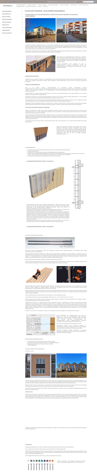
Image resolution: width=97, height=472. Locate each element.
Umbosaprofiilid (20, 7)
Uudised (39, 7)
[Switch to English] (10, 2)
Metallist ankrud (42, 5)
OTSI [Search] (95, 1)
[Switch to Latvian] (6, 2)
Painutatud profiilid (31, 7)
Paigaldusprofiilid (32, 5)
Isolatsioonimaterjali (39, 89)
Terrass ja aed (73, 5)
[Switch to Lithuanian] (2, 2)
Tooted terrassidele (83, 5)
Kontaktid (45, 7)
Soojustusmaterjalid (53, 5)
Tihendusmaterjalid (21, 5)
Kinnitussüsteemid (64, 5)
